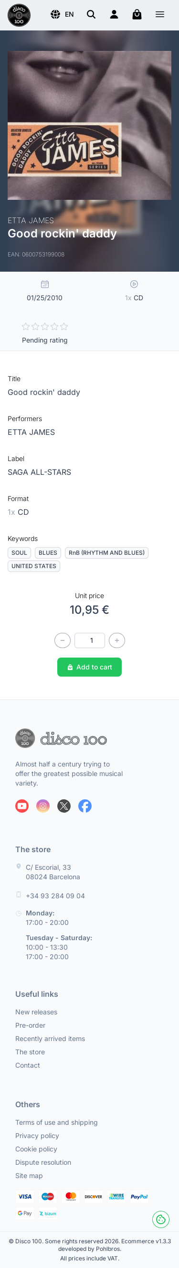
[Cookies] (160, 1219)
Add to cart (89, 667)
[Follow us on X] (64, 806)
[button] (62, 14)
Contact (27, 1065)
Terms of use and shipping (56, 1122)
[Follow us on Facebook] (85, 806)
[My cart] (137, 14)
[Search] (91, 14)
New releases (36, 1012)
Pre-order (30, 1025)
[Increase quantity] (117, 640)
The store (30, 1052)
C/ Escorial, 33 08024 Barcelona (53, 872)
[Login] (114, 14)
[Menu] (159, 15)
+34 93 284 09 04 (55, 896)
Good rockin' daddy (44, 392)
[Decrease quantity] (62, 640)
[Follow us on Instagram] (43, 806)
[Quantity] (89, 640)
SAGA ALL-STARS (39, 472)
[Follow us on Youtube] (22, 806)
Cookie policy (36, 1149)
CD (18, 512)
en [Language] (62, 14)
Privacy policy (37, 1135)
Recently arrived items (50, 1038)
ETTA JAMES (31, 432)
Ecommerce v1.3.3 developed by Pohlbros (114, 1245)
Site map (29, 1175)
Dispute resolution (43, 1162)
